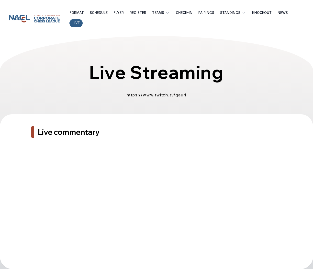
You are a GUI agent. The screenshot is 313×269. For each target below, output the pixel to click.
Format (76, 12)
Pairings (206, 12)
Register (138, 12)
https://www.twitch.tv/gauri (157, 95)
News (283, 12)
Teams (161, 12)
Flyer (118, 12)
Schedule (99, 12)
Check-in (184, 12)
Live (76, 23)
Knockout (262, 12)
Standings (233, 12)
